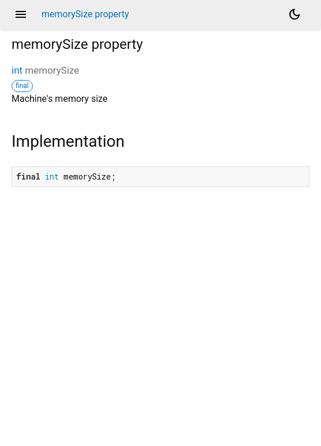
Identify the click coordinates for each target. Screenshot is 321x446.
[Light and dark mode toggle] (294, 14)
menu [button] (21, 14)
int (17, 70)
